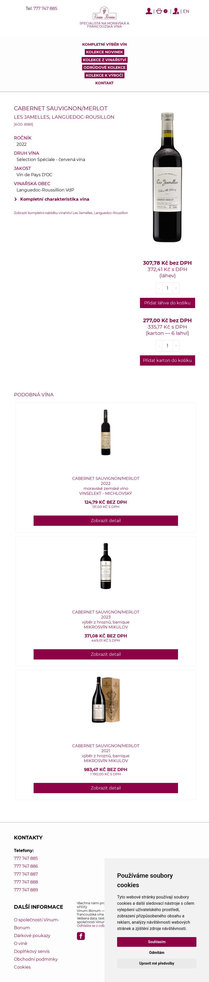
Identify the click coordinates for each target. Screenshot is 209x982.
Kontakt (104, 83)
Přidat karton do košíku (167, 360)
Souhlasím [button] (157, 942)
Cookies (22, 967)
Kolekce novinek (104, 52)
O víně (20, 943)
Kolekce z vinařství (104, 60)
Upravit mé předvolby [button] (156, 963)
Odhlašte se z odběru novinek (100, 926)
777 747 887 (26, 874)
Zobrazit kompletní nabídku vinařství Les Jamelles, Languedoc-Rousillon (71, 213)
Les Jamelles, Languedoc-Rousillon (64, 117)
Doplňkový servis (32, 951)
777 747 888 (26, 882)
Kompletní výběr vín (104, 44)
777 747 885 (45, 8)
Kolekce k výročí (104, 75)
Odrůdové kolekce (104, 67)
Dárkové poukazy (32, 935)
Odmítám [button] (156, 952)
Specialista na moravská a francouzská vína (104, 25)
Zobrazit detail (106, 520)
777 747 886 (26, 866)
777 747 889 (26, 889)
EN (186, 11)
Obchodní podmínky (36, 959)
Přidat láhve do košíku (167, 302)
